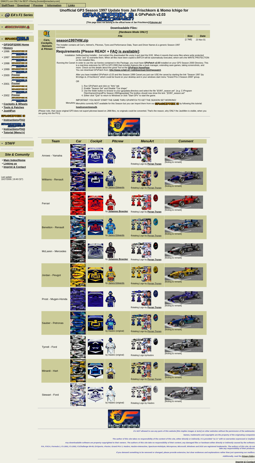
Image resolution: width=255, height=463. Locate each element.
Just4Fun (9, 110)
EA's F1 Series (19, 15)
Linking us (10, 163)
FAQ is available (124, 51)
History (8, 47)
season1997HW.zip (72, 40)
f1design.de (155, 22)
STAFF (10, 143)
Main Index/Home (15, 160)
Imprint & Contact (15, 166)
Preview (16, 75)
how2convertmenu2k (86, 107)
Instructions (11, 119)
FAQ (22, 119)
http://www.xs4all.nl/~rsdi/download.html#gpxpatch (135, 70)
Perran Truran (154, 164)
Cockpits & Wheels (15, 103)
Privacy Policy (248, 456)
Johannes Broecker (118, 211)
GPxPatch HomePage (138, 67)
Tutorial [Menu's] (14, 132)
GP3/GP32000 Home (16, 44)
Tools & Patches (14, 107)
